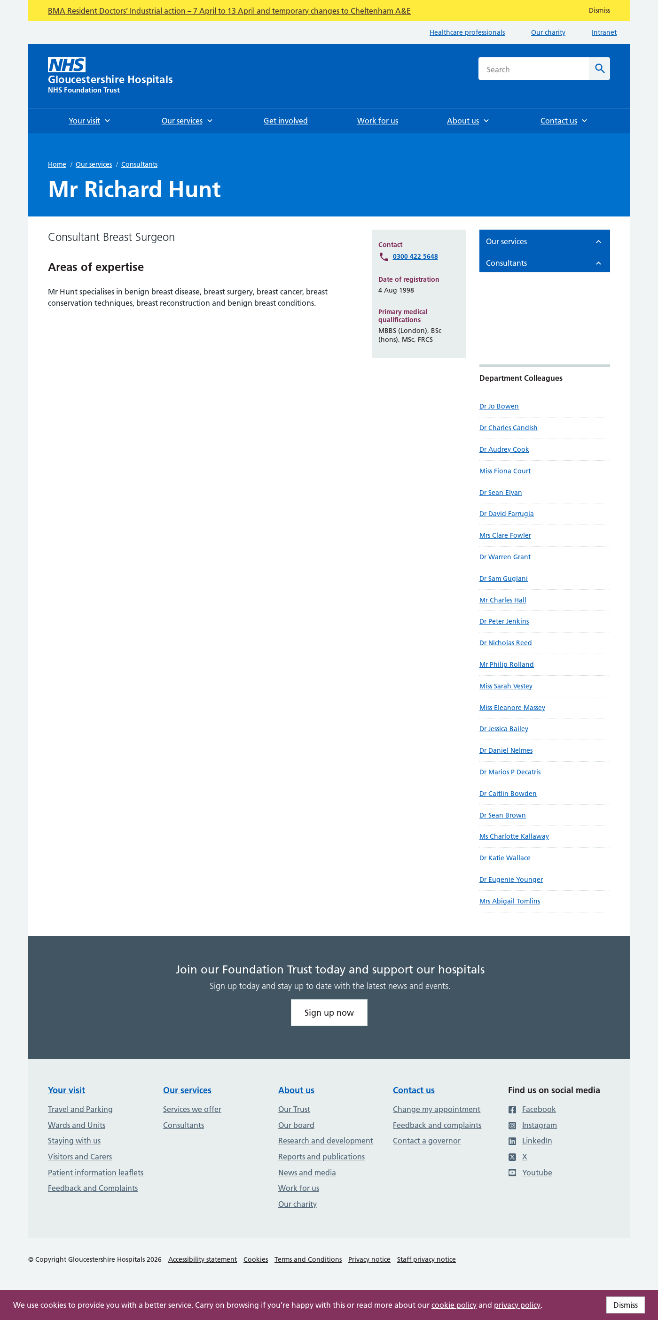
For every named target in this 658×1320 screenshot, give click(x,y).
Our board (296, 1125)
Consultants (139, 164)
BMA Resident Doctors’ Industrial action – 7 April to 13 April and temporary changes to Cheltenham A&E (229, 10)
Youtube (530, 1172)
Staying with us (74, 1140)
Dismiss (625, 1305)
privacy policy (517, 1305)
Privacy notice (369, 1259)
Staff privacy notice (426, 1259)
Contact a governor (427, 1140)
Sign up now (329, 1012)
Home (57, 164)
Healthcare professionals (467, 32)
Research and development (325, 1140)
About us (296, 1090)
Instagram (532, 1125)
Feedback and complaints (437, 1125)
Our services (94, 164)
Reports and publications (321, 1156)
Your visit (66, 1090)
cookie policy (454, 1305)
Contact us (414, 1090)
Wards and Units (76, 1125)
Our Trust (294, 1109)
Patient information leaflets (95, 1172)
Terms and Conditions (308, 1259)
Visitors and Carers (80, 1156)
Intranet (604, 32)
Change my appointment (436, 1109)
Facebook (532, 1109)
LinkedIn (530, 1140)
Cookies (255, 1259)
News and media (307, 1172)
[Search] (599, 68)
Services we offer (192, 1109)
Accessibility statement (202, 1259)
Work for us (298, 1188)
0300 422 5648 (415, 256)
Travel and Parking (80, 1109)
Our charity (548, 32)
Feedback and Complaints (93, 1188)
